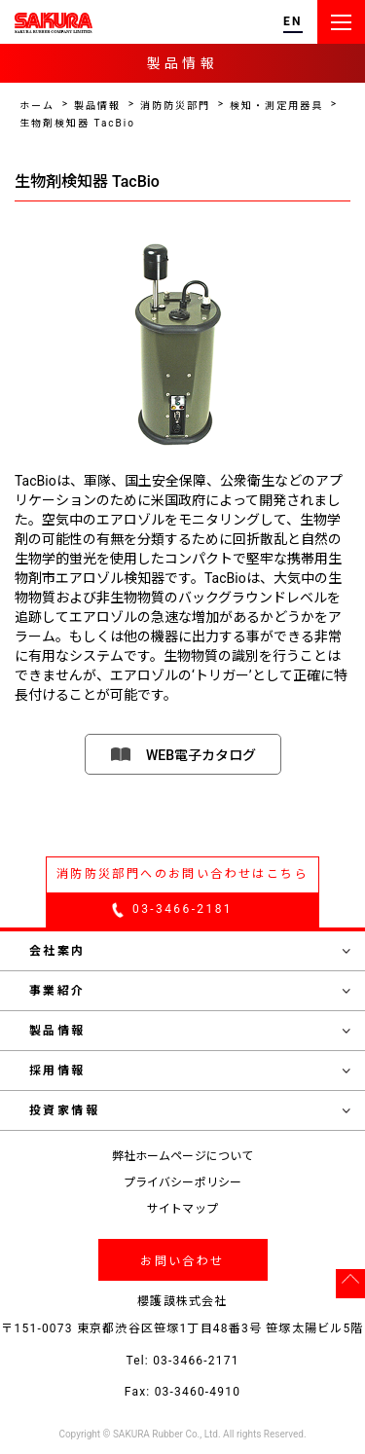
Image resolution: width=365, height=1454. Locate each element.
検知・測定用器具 (276, 105)
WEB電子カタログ (201, 755)
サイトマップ (182, 1209)
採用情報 (189, 1070)
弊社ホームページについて (182, 1156)
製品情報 (97, 105)
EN (293, 22)
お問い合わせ (182, 1261)
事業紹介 (189, 991)
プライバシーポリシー (182, 1182)
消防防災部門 (175, 105)
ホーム (37, 105)
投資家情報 (189, 1110)
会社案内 (189, 951)
